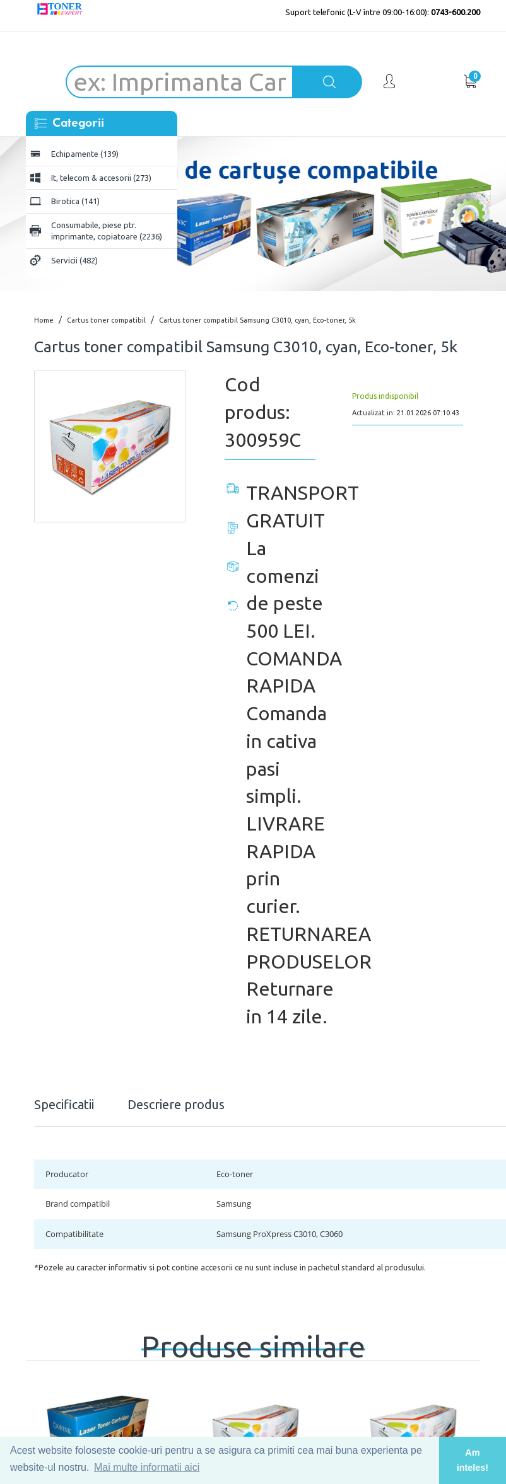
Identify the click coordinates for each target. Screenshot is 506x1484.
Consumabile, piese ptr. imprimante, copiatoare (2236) (106, 231)
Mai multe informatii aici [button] (146, 1467)
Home (44, 320)
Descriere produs (176, 1104)
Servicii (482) (74, 260)
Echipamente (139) (85, 153)
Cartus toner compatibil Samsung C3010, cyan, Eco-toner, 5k (257, 320)
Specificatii (64, 1104)
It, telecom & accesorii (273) (101, 177)
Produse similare (253, 1340)
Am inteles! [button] (472, 1460)
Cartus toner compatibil (106, 320)
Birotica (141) (75, 201)
